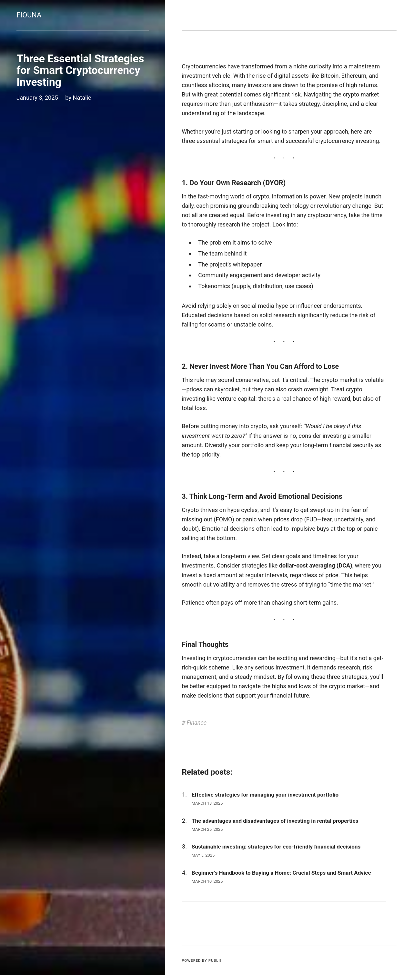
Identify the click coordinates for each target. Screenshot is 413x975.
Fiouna (28, 15)
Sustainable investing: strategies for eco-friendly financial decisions (276, 846)
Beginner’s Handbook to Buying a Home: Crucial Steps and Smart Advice (281, 872)
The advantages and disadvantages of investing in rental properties (275, 821)
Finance (197, 722)
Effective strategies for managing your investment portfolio (265, 794)
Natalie (82, 97)
